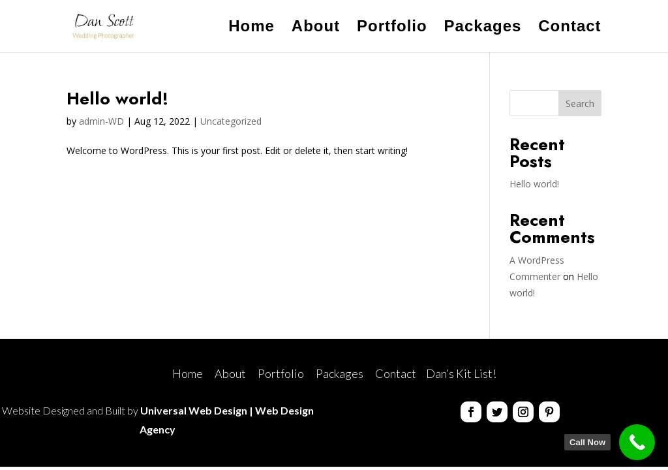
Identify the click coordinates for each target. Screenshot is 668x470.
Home (251, 28)
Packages (483, 28)
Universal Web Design (193, 410)
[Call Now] (637, 442)
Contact (569, 28)
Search (580, 103)
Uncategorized (231, 121)
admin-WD (101, 121)
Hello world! (117, 98)
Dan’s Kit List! (461, 373)
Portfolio (392, 28)
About (316, 28)
